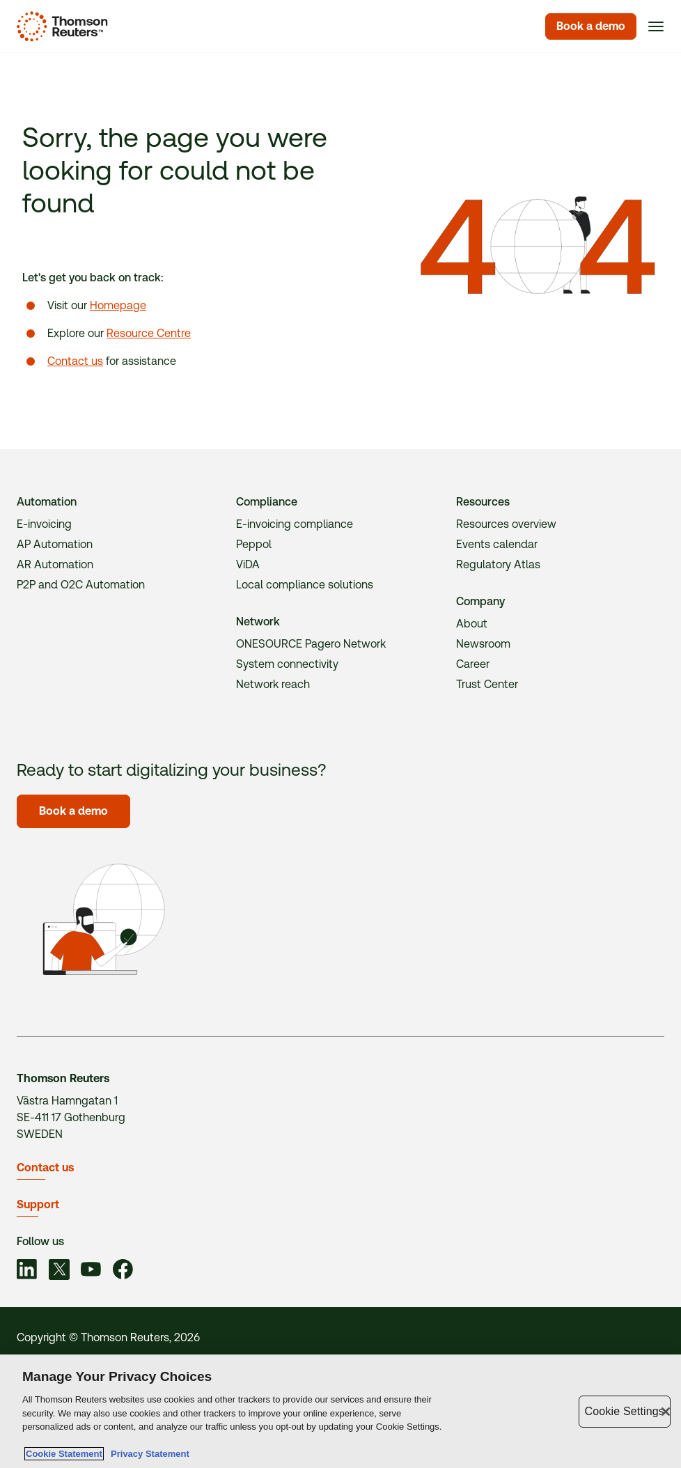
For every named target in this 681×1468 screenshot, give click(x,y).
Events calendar (497, 544)
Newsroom (483, 643)
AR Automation (55, 564)
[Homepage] (59, 26)
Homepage (118, 305)
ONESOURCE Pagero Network (311, 643)
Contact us (75, 361)
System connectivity (287, 664)
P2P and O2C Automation (81, 584)
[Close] (665, 1411)
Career (473, 664)
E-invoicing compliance (294, 524)
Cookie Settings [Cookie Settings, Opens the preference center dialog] (624, 1411)
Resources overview (506, 524)
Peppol (254, 544)
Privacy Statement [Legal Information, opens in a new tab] (147, 1454)
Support (38, 1204)
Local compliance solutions (304, 584)
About (471, 623)
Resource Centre (149, 333)
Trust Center (487, 684)
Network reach (273, 684)
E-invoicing (44, 524)
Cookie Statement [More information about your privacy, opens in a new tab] (64, 1454)
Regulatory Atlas (498, 564)
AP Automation (55, 544)
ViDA (248, 564)
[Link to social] (27, 1271)
